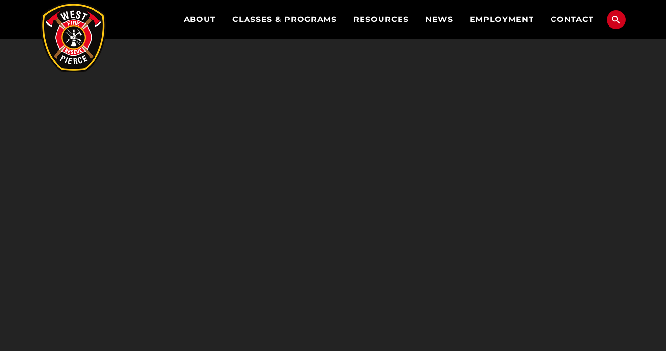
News (439, 19)
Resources (381, 19)
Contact (572, 19)
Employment (502, 19)
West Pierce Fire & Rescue (73, 37)
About (200, 19)
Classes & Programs (284, 19)
